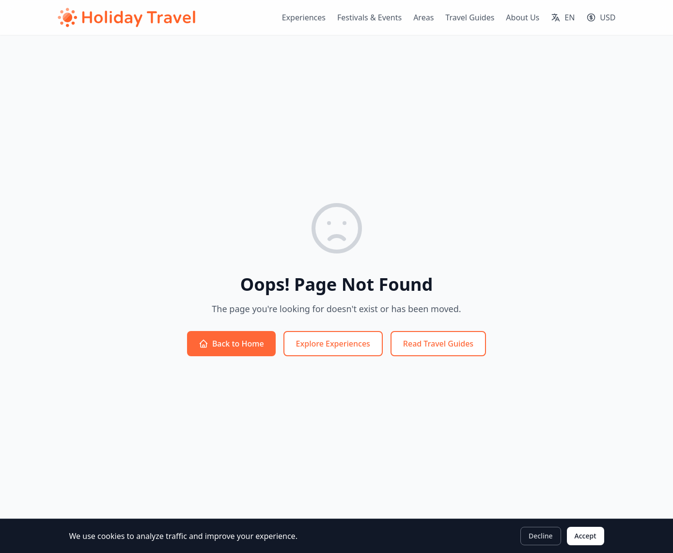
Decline (541, 535)
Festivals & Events (369, 17)
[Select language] (563, 17)
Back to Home (231, 343)
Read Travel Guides (438, 343)
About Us (522, 17)
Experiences (304, 17)
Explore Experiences (333, 343)
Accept (585, 535)
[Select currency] (600, 17)
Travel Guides (469, 17)
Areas (423, 17)
